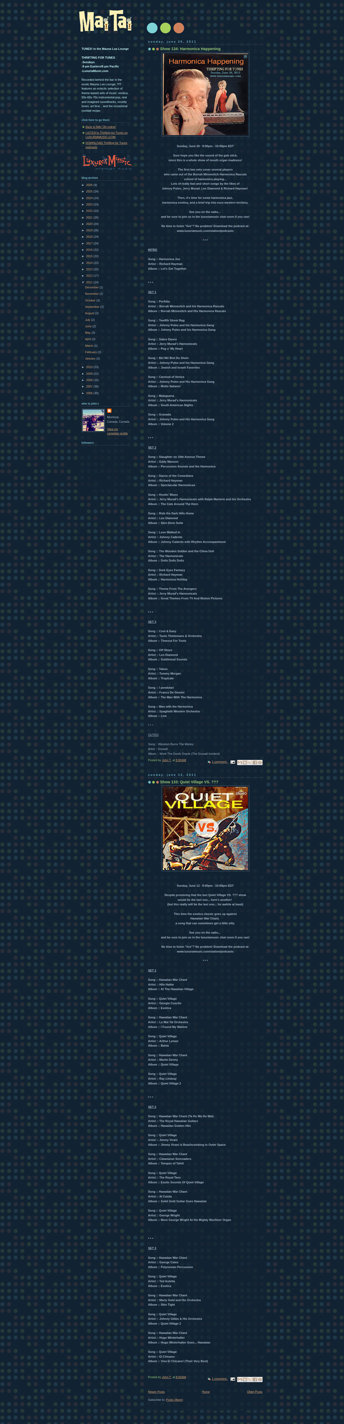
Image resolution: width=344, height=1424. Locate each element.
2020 (90, 223)
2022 (90, 210)
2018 (90, 236)
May (88, 332)
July (88, 319)
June (88, 326)
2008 (90, 380)
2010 (90, 367)
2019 (90, 230)
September (92, 306)
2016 (90, 249)
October (90, 300)
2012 (90, 275)
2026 (90, 185)
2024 (90, 198)
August (90, 313)
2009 (90, 373)
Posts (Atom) (174, 1399)
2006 (90, 393)
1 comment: (220, 761)
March (89, 345)
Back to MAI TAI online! (101, 126)
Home (206, 1391)
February (91, 352)
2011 (90, 282)
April (88, 339)
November (92, 293)
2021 (90, 217)
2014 (90, 262)
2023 (90, 204)
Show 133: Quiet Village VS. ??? (189, 782)
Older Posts (255, 1391)
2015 (90, 256)
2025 (90, 191)
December (92, 287)
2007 (90, 386)
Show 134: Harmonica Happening (190, 49)
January (90, 358)
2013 (90, 269)
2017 (90, 243)
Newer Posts (156, 1391)
